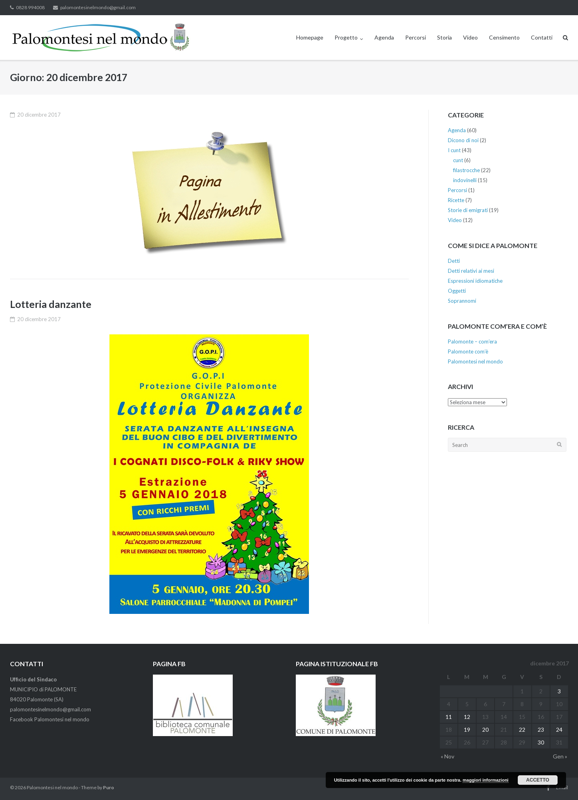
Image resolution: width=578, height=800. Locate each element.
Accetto (537, 780)
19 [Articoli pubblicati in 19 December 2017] (467, 729)
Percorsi (415, 37)
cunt (458, 160)
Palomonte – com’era (472, 341)
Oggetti (457, 291)
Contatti (541, 37)
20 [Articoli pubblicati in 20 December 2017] (485, 729)
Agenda (384, 37)
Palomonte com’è (468, 351)
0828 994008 (30, 7)
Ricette (456, 200)
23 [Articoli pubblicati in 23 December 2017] (541, 729)
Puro (108, 787)
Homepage (309, 37)
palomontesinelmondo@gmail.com (98, 7)
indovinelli (465, 180)
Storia (444, 37)
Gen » (560, 756)
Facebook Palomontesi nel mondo (49, 719)
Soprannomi (462, 301)
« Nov (447, 756)
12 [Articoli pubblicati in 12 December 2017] (467, 716)
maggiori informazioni (486, 780)
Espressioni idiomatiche (475, 281)
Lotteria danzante (50, 304)
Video (470, 37)
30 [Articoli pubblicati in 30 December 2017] (541, 742)
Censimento (504, 37)
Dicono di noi (463, 140)
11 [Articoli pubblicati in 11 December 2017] (448, 716)
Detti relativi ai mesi (471, 271)
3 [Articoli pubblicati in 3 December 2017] (559, 691)
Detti (454, 261)
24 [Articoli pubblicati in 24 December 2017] (559, 729)
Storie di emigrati (468, 210)
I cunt (454, 150)
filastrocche (466, 170)
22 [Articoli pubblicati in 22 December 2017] (522, 729)
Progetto (346, 37)
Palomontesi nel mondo (475, 361)
